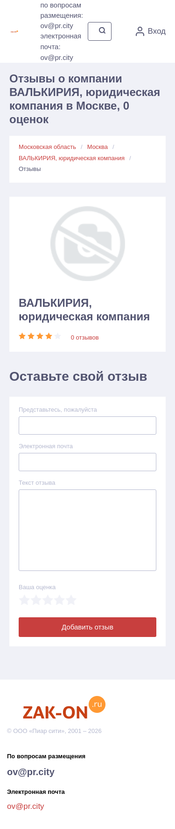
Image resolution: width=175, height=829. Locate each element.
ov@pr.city (31, 772)
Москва (97, 146)
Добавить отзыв (87, 627)
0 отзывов (85, 337)
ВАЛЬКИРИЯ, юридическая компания (72, 158)
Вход (151, 31)
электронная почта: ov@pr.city (60, 46)
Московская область (47, 146)
